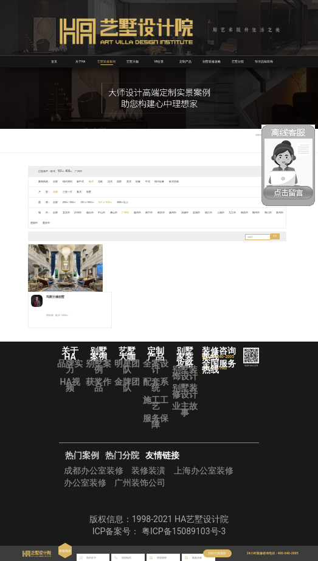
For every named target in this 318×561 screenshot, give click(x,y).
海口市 (278, 212)
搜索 (274, 237)
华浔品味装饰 (264, 61)
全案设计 (155, 372)
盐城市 (203, 212)
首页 (54, 61)
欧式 (93, 181)
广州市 (129, 212)
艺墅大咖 (132, 61)
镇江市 (215, 212)
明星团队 (127, 372)
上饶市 (228, 212)
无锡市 (191, 212)
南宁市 (153, 212)
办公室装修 (85, 489)
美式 (133, 181)
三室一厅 (68, 191)
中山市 (104, 212)
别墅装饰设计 (185, 379)
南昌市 (253, 212)
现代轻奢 (165, 181)
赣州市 (265, 212)
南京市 (166, 212)
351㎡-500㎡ (90, 202)
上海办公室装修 (203, 476)
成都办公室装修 (93, 476)
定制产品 (185, 61)
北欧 (102, 181)
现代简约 (68, 181)
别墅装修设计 (185, 397)
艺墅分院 (238, 61)
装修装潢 (148, 476)
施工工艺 (155, 408)
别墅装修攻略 (211, 61)
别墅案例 (98, 372)
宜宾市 (67, 212)
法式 (113, 181)
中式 (153, 181)
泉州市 (34, 222)
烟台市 (91, 212)
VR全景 (159, 61)
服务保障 (155, 427)
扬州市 (178, 212)
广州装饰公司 (139, 489)
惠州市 (141, 212)
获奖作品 (98, 390)
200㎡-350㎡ (70, 202)
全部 (56, 181)
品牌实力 (70, 372)
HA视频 (70, 390)
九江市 (240, 212)
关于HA (80, 61)
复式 (80, 191)
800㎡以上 (129, 202)
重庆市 (59, 222)
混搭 (122, 181)
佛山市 (116, 212)
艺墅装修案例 (106, 61)
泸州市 (79, 212)
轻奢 (142, 181)
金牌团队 (127, 390)
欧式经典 (180, 181)
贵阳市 (46, 222)
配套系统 (155, 390)
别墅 (90, 191)
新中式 (82, 181)
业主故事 (185, 415)
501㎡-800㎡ (110, 202)
